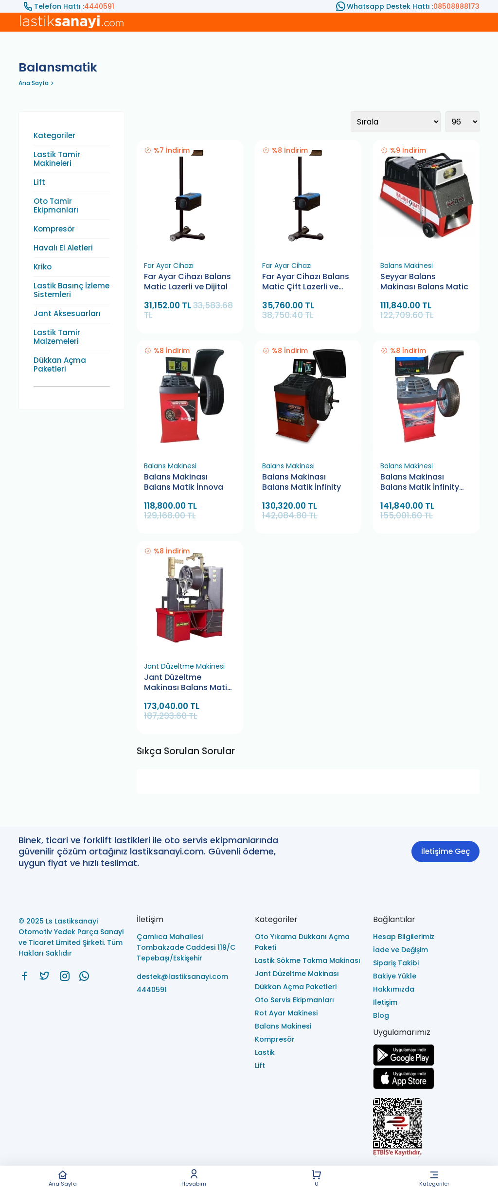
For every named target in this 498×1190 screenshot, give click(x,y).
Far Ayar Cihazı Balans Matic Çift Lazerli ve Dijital (305, 282)
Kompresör (54, 229)
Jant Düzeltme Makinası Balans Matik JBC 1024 (187, 683)
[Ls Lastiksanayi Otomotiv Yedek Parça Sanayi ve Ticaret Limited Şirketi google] (403, 1063)
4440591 (99, 6)
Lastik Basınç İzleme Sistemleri (71, 290)
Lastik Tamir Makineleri (57, 159)
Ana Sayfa (62, 1178)
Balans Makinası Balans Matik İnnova (183, 482)
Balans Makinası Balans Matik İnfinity (301, 482)
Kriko (43, 267)
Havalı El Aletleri (63, 248)
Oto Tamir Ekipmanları (56, 205)
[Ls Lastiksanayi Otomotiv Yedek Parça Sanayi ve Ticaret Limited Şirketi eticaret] (426, 1128)
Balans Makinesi (406, 265)
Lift (39, 182)
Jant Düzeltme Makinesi (184, 666)
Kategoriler (434, 1178)
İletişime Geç (445, 851)
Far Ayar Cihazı (169, 265)
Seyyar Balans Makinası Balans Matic (424, 281)
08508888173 (456, 6)
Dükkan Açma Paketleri (60, 364)
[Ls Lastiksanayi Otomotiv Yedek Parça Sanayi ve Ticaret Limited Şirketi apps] (403, 1086)
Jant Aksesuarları (67, 313)
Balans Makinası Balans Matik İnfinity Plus (419, 483)
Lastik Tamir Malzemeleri (57, 337)
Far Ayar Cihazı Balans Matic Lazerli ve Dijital (187, 281)
